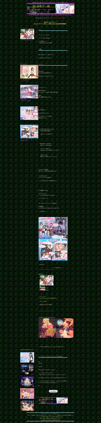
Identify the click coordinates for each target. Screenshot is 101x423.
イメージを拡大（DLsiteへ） (27, 39)
